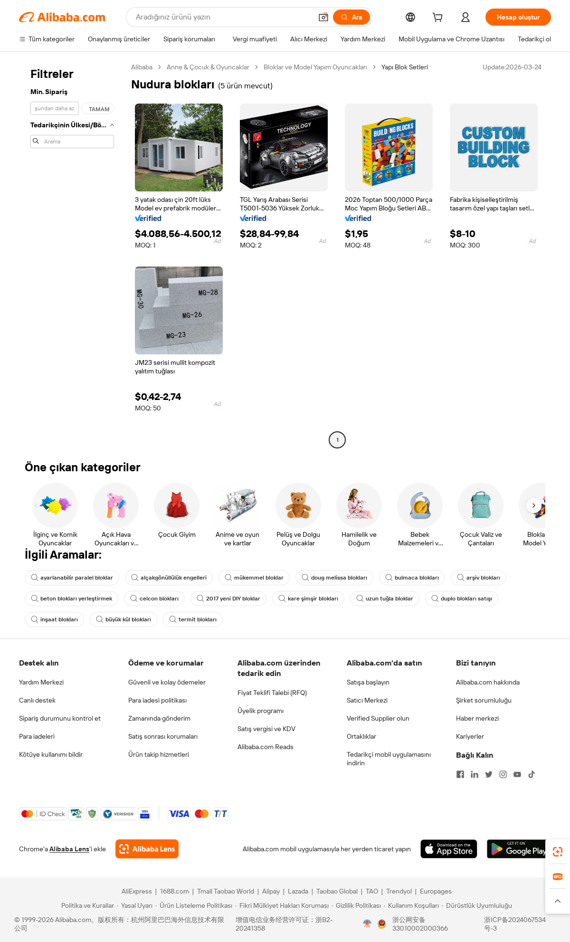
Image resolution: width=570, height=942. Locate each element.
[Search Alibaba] (223, 17)
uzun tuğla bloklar (384, 598)
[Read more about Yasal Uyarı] (134, 905)
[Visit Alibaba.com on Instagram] (503, 774)
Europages (436, 891)
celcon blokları (154, 598)
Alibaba (141, 67)
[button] (323, 17)
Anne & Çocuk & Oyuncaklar (208, 67)
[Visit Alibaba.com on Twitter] (488, 774)
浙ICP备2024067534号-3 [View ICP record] (515, 924)
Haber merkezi (477, 718)
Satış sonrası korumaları (163, 736)
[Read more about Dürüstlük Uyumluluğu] (477, 905)
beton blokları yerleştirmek (71, 598)
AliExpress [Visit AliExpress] (137, 891)
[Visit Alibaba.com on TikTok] (531, 774)
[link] (557, 851)
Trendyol (399, 891)
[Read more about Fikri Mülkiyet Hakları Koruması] (282, 905)
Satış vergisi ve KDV (266, 729)
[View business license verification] (367, 924)
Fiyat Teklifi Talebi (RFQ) (272, 692)
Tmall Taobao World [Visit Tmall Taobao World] (225, 891)
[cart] (439, 18)
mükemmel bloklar (254, 577)
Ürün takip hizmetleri (158, 754)
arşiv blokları (478, 577)
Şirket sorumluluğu (484, 700)
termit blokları (193, 619)
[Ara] (351, 17)
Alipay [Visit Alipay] (271, 891)
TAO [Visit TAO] (372, 891)
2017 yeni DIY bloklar (228, 598)
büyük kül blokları (123, 619)
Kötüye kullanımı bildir (51, 754)
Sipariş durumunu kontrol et (60, 718)
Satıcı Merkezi (367, 700)
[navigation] (72, 254)
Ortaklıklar (361, 736)
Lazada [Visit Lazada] (298, 891)
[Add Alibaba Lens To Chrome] (147, 848)
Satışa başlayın (368, 682)
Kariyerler (470, 736)
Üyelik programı (261, 710)
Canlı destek (37, 700)
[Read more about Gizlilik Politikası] (356, 905)
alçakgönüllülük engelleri (169, 577)
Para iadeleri (37, 736)
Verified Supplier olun (378, 718)
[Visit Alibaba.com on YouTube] (517, 774)
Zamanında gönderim (159, 718)
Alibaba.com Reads (266, 747)
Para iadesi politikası (157, 700)
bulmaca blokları (412, 577)
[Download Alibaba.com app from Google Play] (519, 848)
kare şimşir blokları (308, 598)
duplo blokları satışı (461, 598)
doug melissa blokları (334, 577)
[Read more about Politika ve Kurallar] (86, 905)
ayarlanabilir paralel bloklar (72, 577)
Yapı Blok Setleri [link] (404, 67)
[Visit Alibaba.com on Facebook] (460, 774)
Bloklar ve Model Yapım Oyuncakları (315, 67)
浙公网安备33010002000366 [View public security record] (420, 924)
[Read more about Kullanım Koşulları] (411, 905)
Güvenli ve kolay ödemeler (167, 682)
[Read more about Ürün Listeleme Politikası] (193, 905)
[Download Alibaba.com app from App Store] (448, 848)
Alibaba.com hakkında (488, 682)
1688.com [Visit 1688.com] (174, 891)
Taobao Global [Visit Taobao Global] (337, 891)
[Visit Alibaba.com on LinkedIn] (474, 774)
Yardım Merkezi (41, 682)
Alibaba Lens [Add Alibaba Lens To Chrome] (69, 849)
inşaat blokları (54, 619)
